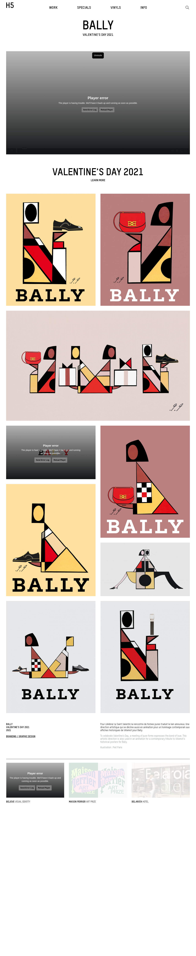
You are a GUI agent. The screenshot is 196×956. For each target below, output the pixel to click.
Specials (84, 7)
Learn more (98, 180)
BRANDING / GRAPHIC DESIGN (20, 736)
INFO (143, 7)
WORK (53, 7)
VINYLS (116, 7)
